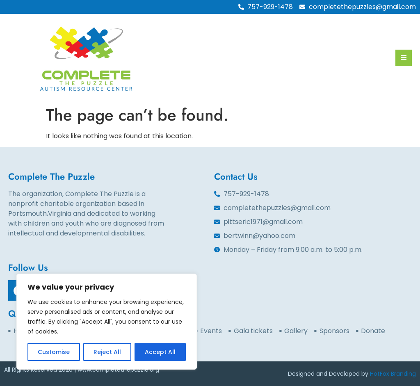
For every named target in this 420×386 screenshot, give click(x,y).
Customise (54, 352)
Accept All (160, 352)
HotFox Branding (393, 374)
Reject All (107, 352)
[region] (106, 322)
